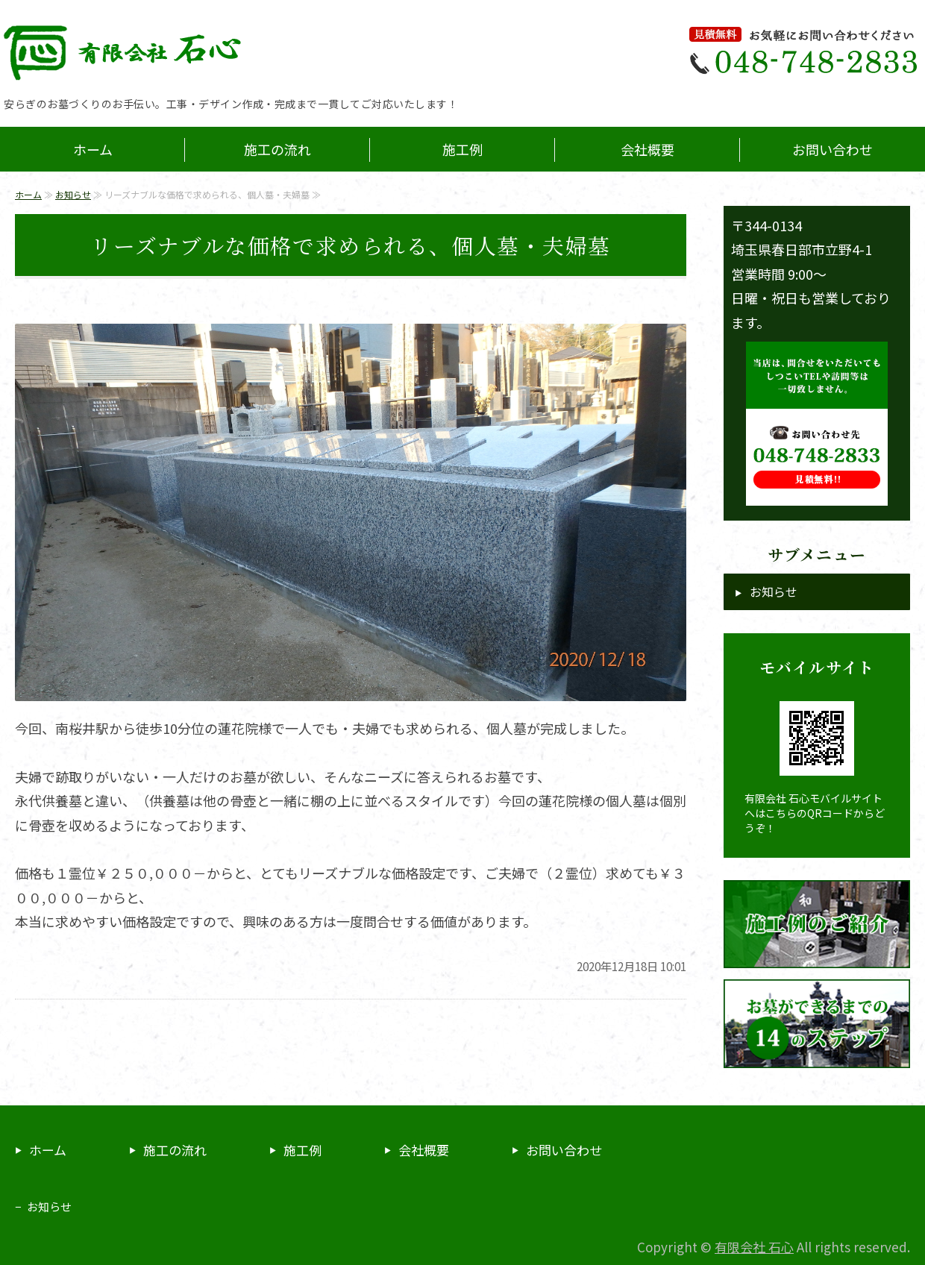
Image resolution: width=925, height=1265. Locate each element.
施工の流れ (277, 149)
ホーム (93, 149)
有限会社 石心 (754, 1246)
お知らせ (73, 194)
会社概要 (647, 149)
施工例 (462, 149)
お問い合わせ (832, 149)
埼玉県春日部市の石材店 (149, 52)
